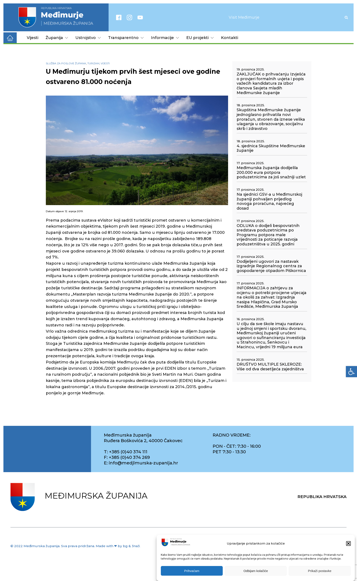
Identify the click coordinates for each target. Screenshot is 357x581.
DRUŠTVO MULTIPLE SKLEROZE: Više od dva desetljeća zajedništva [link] (270, 366)
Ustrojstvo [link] (88, 37)
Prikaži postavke (319, 571)
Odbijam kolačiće (255, 571)
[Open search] (346, 17)
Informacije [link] (165, 37)
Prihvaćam (191, 571)
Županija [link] (57, 37)
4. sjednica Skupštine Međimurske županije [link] (271, 148)
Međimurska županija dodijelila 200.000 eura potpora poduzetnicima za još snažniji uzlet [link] (271, 172)
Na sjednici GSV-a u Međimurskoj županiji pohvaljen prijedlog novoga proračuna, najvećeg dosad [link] (269, 201)
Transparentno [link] (126, 37)
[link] (351, 371)
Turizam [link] (93, 63)
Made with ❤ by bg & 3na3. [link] (118, 546)
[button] (348, 543)
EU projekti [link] (200, 37)
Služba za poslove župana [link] (66, 63)
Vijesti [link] (32, 37)
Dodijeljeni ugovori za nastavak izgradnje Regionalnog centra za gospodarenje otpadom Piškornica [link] (271, 266)
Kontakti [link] (229, 37)
